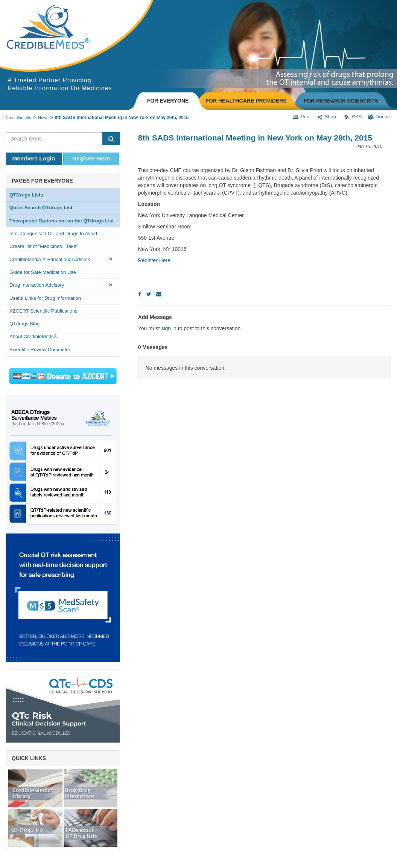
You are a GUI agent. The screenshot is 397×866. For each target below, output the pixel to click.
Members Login (33, 158)
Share (327, 117)
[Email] (158, 294)
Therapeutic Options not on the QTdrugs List (61, 221)
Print (302, 117)
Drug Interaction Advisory (61, 284)
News (43, 117)
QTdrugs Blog (24, 323)
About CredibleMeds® (33, 336)
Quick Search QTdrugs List (41, 207)
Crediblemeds (18, 117)
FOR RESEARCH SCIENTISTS (341, 101)
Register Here (91, 158)
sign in (168, 328)
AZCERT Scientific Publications (43, 311)
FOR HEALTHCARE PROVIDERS (245, 101)
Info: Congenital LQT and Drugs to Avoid (53, 233)
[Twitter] (148, 294)
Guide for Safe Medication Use (42, 272)
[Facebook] (139, 294)
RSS (353, 117)
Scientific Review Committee (40, 349)
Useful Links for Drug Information (45, 298)
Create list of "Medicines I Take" (43, 246)
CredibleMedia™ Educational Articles (61, 258)
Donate (379, 117)
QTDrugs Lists (26, 195)
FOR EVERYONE (168, 101)
